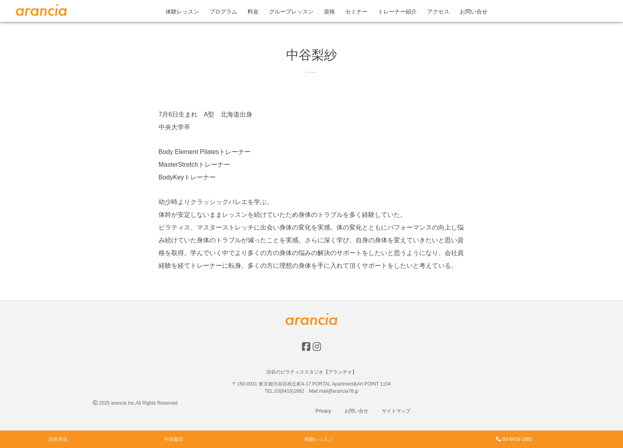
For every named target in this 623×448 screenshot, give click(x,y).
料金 (253, 11)
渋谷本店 (58, 439)
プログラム (223, 11)
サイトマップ (396, 411)
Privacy (323, 411)
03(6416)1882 (289, 391)
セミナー (356, 11)
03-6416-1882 (514, 439)
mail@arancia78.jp (339, 391)
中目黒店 (173, 439)
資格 (329, 11)
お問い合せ (474, 11)
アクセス (438, 11)
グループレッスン (291, 11)
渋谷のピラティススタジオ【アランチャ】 (311, 372)
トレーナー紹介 (397, 11)
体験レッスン (182, 11)
